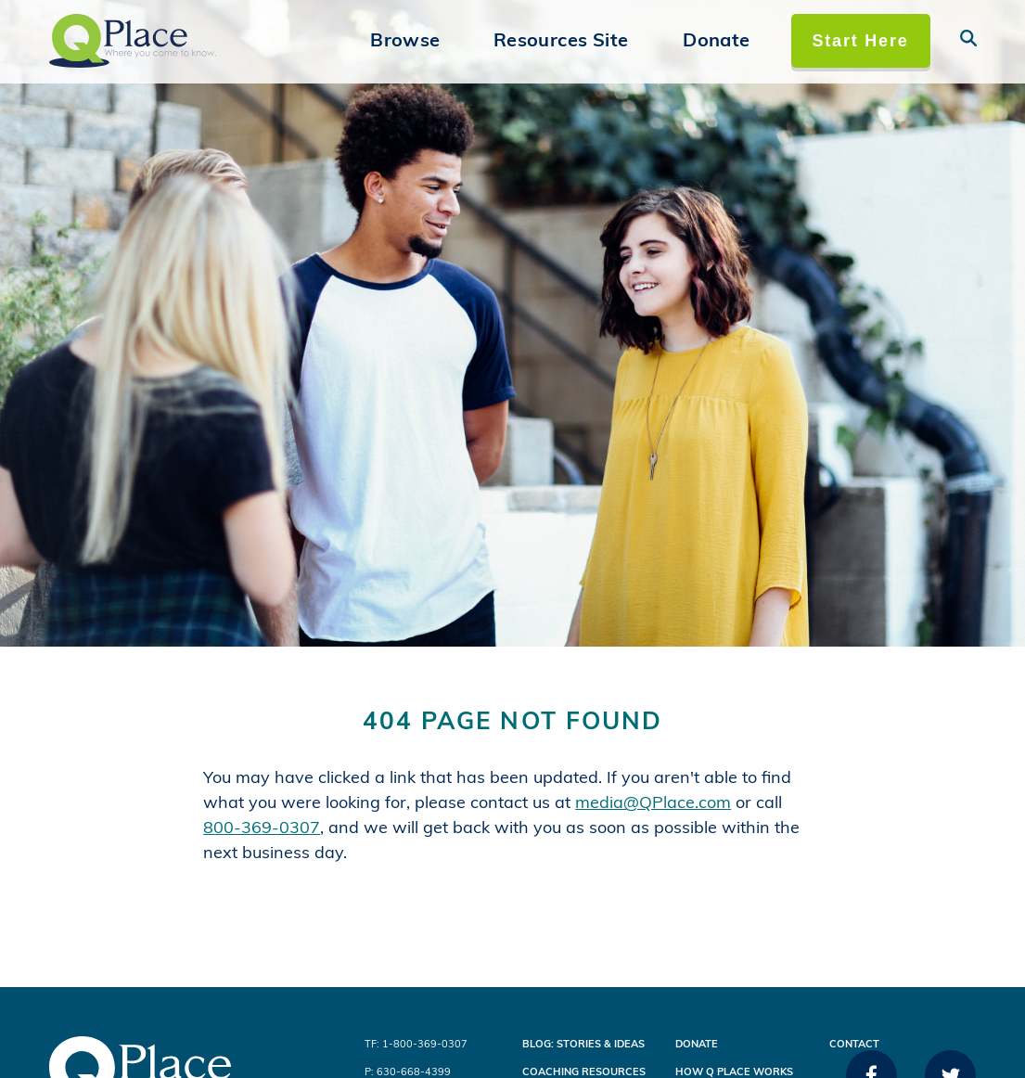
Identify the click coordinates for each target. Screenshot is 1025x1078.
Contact (854, 1045)
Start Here (860, 41)
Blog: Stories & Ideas (583, 1045)
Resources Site (561, 41)
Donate (716, 41)
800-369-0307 (261, 829)
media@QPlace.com (653, 804)
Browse (405, 41)
